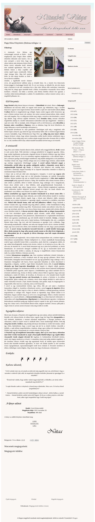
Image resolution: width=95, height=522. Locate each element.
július (74, 214)
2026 (72, 111)
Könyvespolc (27, 34)
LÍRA (34, 426)
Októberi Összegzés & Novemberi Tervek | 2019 (79, 199)
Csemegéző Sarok (38, 34)
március (75, 226)
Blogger (74, 518)
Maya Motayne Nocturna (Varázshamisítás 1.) (79, 180)
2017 (72, 239)
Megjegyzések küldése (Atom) (39, 506)
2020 (72, 130)
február (74, 229)
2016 (72, 242)
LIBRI (34, 421)
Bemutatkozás (17, 34)
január (74, 232)
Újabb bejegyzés (11, 499)
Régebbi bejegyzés (57, 499)
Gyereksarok (50, 34)
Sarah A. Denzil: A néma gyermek (78, 186)
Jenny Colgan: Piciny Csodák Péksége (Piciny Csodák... (78, 143)
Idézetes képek (69, 34)
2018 (72, 236)
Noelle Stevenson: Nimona (77, 160)
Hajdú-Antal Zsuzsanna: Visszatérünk (76, 166)
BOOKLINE (35, 423)
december (75, 135)
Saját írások (59, 34)
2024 (72, 117)
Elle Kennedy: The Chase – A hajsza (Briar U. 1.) (78, 150)
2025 (72, 114)
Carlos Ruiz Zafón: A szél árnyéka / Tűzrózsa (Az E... (78, 173)
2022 (72, 123)
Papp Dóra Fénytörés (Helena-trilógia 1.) (78, 155)
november (75, 138)
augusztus (75, 210)
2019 (72, 133)
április (74, 223)
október (74, 204)
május (74, 220)
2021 (72, 126)
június (74, 217)
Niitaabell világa (77, 93)
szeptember (76, 207)
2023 (72, 120)
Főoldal (8, 34)
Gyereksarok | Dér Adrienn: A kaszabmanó (77, 192)
